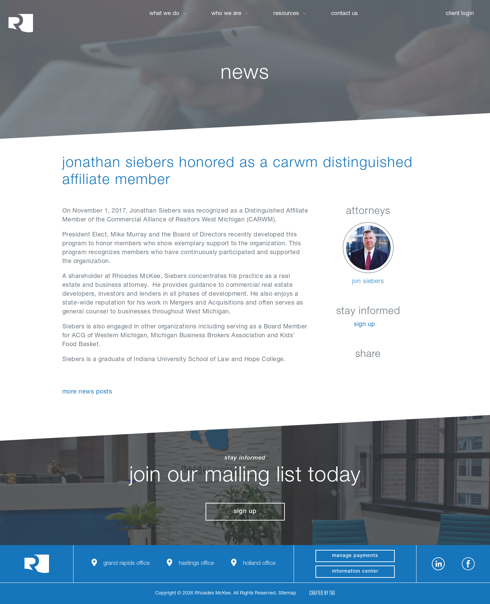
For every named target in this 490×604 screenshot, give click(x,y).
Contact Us (344, 14)
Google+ (385, 370)
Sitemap (287, 593)
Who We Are (226, 14)
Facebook (351, 370)
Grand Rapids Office (126, 564)
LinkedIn (334, 370)
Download (402, 370)
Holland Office (259, 564)
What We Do (164, 14)
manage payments (355, 556)
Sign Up (364, 325)
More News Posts (87, 392)
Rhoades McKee (21, 23)
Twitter (368, 370)
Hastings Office (196, 564)
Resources (286, 14)
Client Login (460, 14)
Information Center (355, 571)
